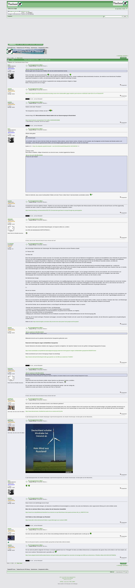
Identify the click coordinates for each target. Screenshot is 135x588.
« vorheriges (119, 55)
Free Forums (69, 579)
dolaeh (9, 528)
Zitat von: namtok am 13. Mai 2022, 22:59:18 (35, 373)
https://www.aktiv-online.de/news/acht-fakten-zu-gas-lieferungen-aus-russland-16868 (46, 520)
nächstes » (125, 55)
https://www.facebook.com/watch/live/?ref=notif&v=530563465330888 (42, 120)
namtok (10, 88)
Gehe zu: (112, 572)
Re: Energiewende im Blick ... (36, 65)
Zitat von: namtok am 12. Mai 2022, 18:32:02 (35, 332)
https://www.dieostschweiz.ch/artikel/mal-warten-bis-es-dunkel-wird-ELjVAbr (44, 411)
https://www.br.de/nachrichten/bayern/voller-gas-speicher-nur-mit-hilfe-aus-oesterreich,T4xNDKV (49, 357)
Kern (9, 65)
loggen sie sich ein (14, 11)
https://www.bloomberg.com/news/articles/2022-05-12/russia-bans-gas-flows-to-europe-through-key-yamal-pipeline (53, 210)
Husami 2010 (66, 581)
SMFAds (65, 579)
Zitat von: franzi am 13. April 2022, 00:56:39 (34, 69)
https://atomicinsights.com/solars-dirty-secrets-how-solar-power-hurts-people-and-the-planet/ (56, 321)
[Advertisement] (67, 31)
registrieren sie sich (25, 11)
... (14, 57)
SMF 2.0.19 (62, 577)
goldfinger (10, 398)
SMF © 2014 (66, 577)
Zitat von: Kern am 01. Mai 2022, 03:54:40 (34, 155)
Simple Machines (72, 577)
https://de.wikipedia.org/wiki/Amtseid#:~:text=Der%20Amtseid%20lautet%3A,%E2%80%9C (55, 146)
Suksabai (10, 219)
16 (15, 57)
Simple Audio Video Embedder (67, 578)
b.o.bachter (11, 243)
